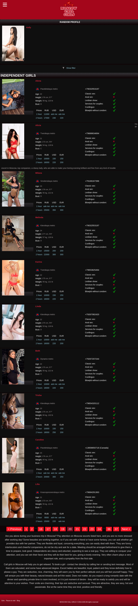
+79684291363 (92, 492)
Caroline (39, 439)
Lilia (37, 484)
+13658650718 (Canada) (96, 448)
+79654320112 (92, 403)
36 (108, 529)
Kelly (28, 27)
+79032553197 (92, 89)
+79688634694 (92, 133)
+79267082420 (92, 314)
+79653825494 (92, 270)
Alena (38, 81)
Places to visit (10, 600)
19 (62, 529)
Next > (126, 529)
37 (116, 529)
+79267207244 (92, 359)
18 (55, 529)
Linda (38, 306)
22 (84, 529)
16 (40, 529)
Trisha (38, 395)
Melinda (39, 217)
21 (77, 529)
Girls (3, 600)
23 (91, 529)
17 (48, 529)
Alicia (38, 125)
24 (99, 529)
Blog (18, 600)
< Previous (14, 529)
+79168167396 (92, 181)
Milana (38, 173)
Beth (37, 351)
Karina (38, 262)
